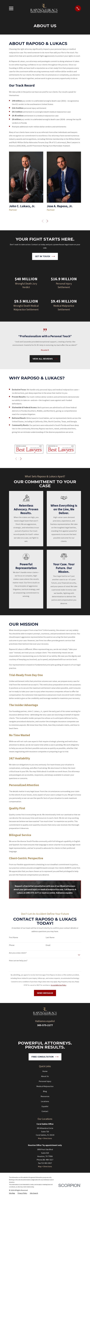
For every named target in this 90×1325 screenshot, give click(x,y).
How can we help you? (18, 1114)
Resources (45, 1249)
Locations (45, 1254)
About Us (45, 1229)
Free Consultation (45, 1210)
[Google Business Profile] (42, 1185)
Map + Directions (45, 1291)
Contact (45, 1264)
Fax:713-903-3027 (45, 1316)
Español (45, 1259)
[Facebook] (48, 1185)
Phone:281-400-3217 (45, 1313)
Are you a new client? (18, 1106)
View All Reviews (45, 358)
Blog (45, 1244)
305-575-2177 (45, 1178)
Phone (11, 1098)
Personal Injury (45, 1234)
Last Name (50, 1091)
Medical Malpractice (44, 1239)
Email (48, 1098)
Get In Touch (45, 256)
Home (44, 1224)
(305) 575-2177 (32, 968)
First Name (13, 1091)
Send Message (45, 1146)
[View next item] (47, 221)
